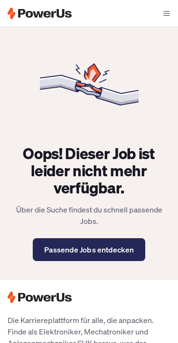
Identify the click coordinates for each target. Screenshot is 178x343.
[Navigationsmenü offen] (166, 13)
